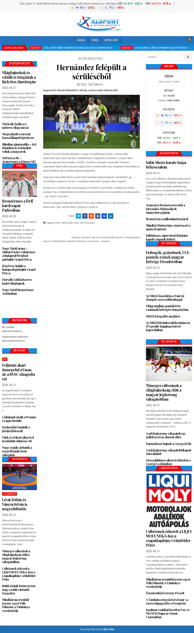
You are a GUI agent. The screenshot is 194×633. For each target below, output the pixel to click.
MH (4, 359)
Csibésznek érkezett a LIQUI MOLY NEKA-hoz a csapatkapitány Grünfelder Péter (19, 574)
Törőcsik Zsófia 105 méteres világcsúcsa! (15, 126)
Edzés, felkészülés (63, 222)
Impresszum (111, 40)
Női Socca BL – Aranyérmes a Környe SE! (18, 160)
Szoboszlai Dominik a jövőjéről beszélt (16, 429)
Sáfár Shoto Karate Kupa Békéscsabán (166, 164)
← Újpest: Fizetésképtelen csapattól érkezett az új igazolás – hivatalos (75, 241)
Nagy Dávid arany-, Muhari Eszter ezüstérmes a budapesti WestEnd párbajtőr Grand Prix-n (18, 253)
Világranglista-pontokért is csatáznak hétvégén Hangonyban (167, 308)
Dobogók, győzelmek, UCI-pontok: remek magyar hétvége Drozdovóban (168, 257)
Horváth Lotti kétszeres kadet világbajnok (17, 281)
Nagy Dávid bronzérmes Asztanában (18, 291)
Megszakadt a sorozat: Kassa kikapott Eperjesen (18, 136)
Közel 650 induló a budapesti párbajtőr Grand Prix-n (18, 269)
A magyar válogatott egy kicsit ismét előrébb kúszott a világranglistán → (107, 237)
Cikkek (95, 40)
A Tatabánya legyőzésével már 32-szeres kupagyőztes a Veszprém (167, 601)
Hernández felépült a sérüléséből (91, 71)
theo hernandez (87, 222)
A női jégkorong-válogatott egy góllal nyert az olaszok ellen (166, 435)
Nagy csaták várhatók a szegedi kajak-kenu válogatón (17, 451)
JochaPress (9, 494)
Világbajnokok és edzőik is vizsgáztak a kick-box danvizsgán (19, 77)
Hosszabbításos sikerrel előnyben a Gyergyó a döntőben (168, 462)
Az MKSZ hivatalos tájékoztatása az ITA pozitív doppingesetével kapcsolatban (168, 326)
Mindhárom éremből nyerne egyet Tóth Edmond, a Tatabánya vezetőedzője (16, 605)
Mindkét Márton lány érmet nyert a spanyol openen (168, 227)
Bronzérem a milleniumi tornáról (167, 219)
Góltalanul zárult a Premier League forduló (19, 419)
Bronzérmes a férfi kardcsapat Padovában (17, 205)
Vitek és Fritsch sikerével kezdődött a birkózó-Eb (18, 439)
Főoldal (81, 40)
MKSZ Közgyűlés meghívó (163, 316)
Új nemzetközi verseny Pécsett (165, 593)
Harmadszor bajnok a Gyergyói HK (168, 444)
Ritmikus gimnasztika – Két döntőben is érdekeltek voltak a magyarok (19, 148)
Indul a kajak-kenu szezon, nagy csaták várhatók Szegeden (19, 589)
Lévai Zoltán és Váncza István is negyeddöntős (14, 504)
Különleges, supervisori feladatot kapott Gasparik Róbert (167, 237)
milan (76, 222)
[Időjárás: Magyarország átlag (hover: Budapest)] (97, 8)
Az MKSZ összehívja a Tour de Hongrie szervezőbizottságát (165, 297)
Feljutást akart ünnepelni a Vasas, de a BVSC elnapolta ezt (18, 371)
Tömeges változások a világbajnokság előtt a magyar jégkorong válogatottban (16, 556)
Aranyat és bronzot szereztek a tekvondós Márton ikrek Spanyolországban (165, 208)
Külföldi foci (92, 58)
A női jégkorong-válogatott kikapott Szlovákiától (168, 452)
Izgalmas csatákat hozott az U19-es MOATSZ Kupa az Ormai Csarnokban (167, 613)
